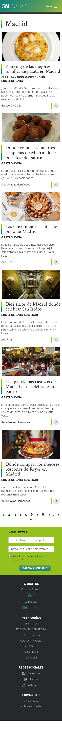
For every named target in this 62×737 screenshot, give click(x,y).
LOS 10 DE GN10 (12, 81)
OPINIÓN (31, 657)
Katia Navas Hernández (15, 184)
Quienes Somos (31, 589)
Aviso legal (31, 700)
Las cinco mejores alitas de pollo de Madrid (31, 229)
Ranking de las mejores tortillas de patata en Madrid (32, 69)
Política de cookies (31, 706)
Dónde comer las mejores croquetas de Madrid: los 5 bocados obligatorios (31, 152)
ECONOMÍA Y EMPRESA (31, 629)
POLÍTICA (31, 623)
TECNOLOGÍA (31, 635)
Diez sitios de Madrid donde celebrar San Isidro (33, 307)
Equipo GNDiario (11, 105)
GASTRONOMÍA (35, 77)
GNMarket (31, 601)
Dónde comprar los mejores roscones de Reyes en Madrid (32, 469)
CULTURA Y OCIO (12, 77)
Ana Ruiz (6, 262)
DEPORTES (31, 646)
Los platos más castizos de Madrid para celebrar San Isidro (30, 386)
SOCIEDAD (31, 315)
